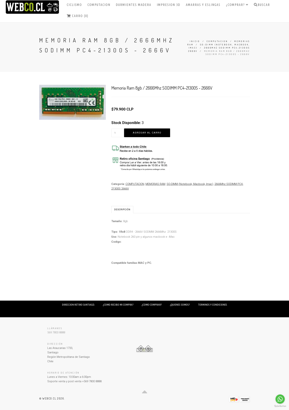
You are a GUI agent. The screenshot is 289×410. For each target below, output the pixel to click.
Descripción (122, 209)
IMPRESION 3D (168, 4)
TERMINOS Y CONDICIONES (212, 304)
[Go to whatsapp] (280, 399)
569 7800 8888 (56, 332)
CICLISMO (74, 4)
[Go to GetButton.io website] (280, 406)
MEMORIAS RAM (155, 184)
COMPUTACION (98, 4)
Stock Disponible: (126, 123)
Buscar (262, 4)
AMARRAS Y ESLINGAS (203, 4)
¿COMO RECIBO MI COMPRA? (118, 304)
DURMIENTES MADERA (133, 4)
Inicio (195, 41)
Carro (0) (77, 16)
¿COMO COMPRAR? (152, 304)
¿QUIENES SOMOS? (180, 304)
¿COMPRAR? (237, 4)
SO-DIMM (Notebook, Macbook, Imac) (190, 184)
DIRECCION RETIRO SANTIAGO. (78, 304)
